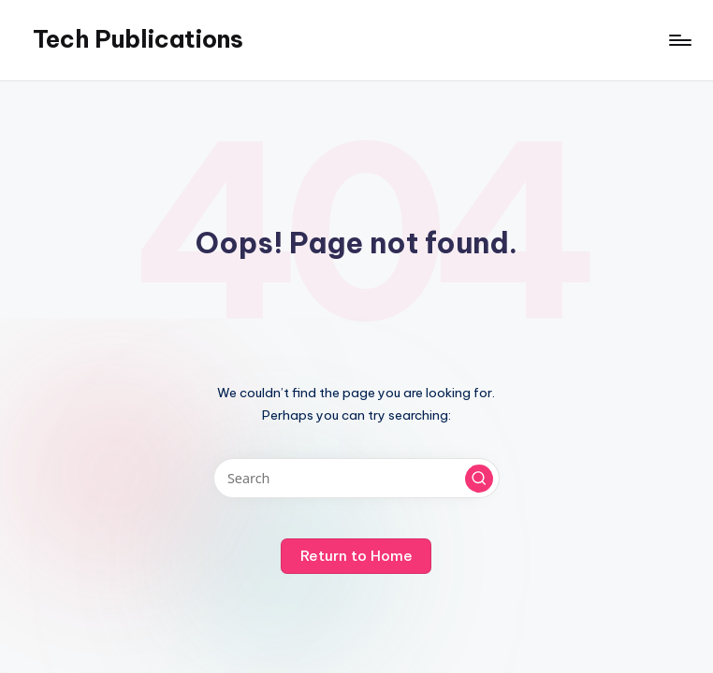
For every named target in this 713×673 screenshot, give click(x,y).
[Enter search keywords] (356, 478)
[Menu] (679, 40)
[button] (479, 479)
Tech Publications (138, 39)
